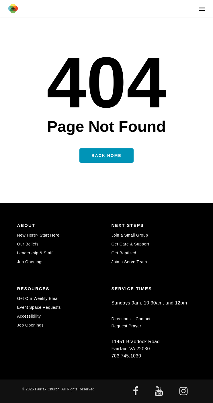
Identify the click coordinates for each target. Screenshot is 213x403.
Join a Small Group (129, 235)
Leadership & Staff (35, 253)
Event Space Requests (39, 307)
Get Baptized (123, 253)
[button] (202, 8)
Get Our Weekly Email (38, 298)
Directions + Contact (130, 318)
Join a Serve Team (129, 262)
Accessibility (29, 316)
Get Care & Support (130, 244)
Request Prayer (126, 326)
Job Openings (30, 262)
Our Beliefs (28, 244)
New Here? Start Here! (39, 235)
